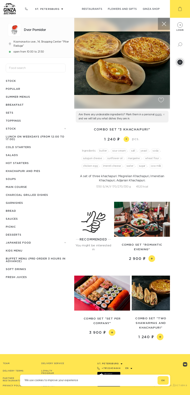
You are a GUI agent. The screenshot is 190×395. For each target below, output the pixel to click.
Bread (11, 210)
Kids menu (14, 250)
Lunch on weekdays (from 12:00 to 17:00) (35, 137)
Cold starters (18, 147)
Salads (12, 155)
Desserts (13, 234)
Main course (16, 186)
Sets (9, 112)
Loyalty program (47, 372)
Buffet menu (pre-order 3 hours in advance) (35, 259)
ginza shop (151, 8)
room (158, 114)
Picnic (11, 226)
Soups (11, 179)
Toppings (13, 120)
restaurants (92, 8)
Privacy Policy (13, 385)
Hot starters (17, 163)
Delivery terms (13, 371)
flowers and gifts (122, 8)
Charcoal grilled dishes (27, 194)
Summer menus (18, 96)
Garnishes (14, 202)
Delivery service (52, 363)
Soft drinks (16, 269)
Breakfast (15, 104)
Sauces (12, 218)
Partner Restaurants (12, 379)
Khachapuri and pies (23, 171)
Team (6, 363)
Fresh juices (16, 277)
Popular (13, 88)
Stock (11, 80)
